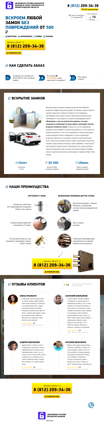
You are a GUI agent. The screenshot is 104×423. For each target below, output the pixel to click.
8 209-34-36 (83, 5)
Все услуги (49, 420)
